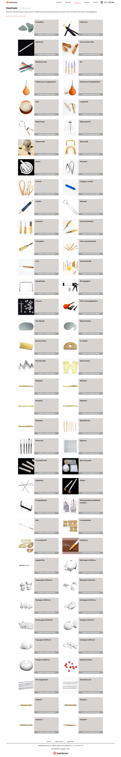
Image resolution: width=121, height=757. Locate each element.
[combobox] (27, 8)
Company (58, 2)
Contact (95, 2)
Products (77, 2)
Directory (86, 2)
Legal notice (70, 741)
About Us (68, 2)
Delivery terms (59, 741)
